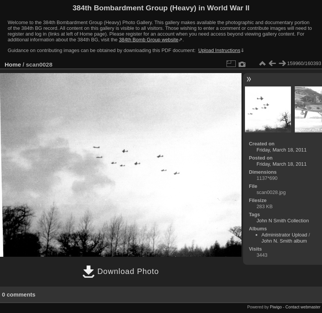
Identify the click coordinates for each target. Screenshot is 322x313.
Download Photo (120, 271)
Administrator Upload (284, 235)
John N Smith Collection (282, 220)
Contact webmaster (303, 307)
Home (13, 64)
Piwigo (276, 307)
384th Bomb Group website (148, 39)
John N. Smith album (284, 241)
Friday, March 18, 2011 (281, 150)
